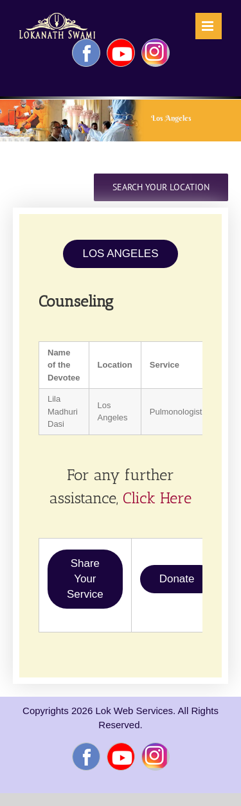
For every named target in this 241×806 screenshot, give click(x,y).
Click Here (157, 497)
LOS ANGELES (120, 253)
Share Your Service (85, 578)
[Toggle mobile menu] (208, 26)
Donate (177, 579)
